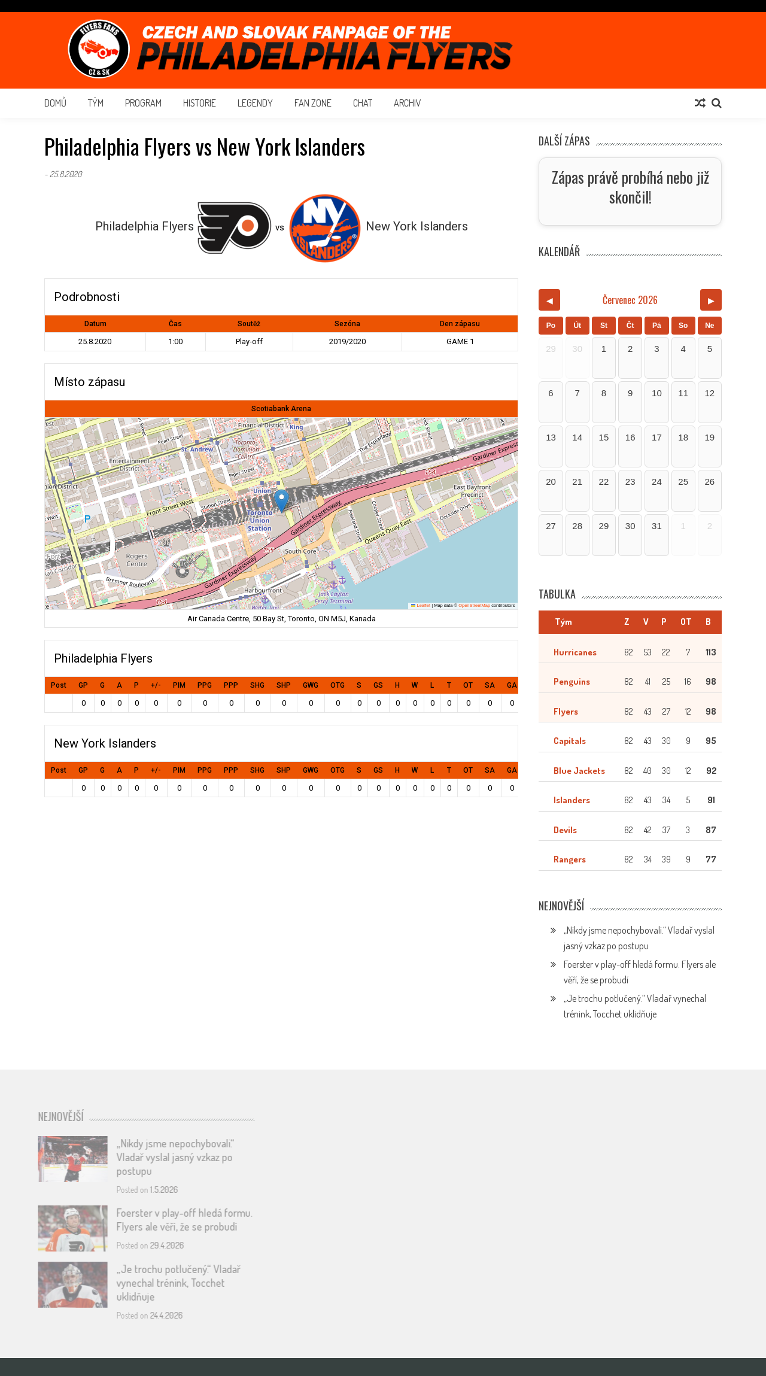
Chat (362, 103)
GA (512, 685)
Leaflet (420, 605)
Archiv (407, 103)
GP (83, 685)
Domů (55, 103)
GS (378, 685)
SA (490, 685)
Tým (96, 103)
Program (143, 103)
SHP (283, 685)
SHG (257, 685)
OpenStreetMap (474, 605)
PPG (204, 685)
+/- (156, 685)
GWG (310, 685)
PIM (179, 685)
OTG (337, 685)
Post (58, 685)
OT (468, 685)
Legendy (255, 103)
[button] (281, 501)
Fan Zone (313, 103)
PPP (231, 685)
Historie (199, 103)
